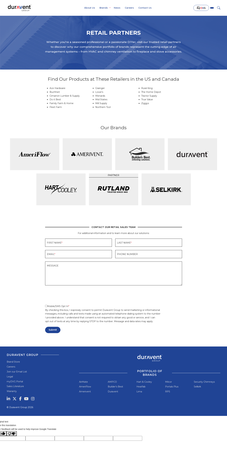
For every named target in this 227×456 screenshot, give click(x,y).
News (117, 7)
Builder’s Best (115, 386)
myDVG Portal (15, 381)
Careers (129, 7)
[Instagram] (32, 398)
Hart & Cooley (144, 381)
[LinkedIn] (8, 398)
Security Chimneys (204, 381)
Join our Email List (17, 371)
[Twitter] (15, 398)
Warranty (12, 391)
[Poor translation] (12, 433)
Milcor (168, 381)
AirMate (83, 381)
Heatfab (141, 386)
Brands (103, 7)
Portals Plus (171, 386)
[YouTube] (26, 398)
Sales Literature (15, 386)
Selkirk (197, 386)
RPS (167, 391)
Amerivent (85, 391)
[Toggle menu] (110, 8)
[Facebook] (20, 398)
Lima (139, 391)
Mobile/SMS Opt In (56, 306)
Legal (10, 376)
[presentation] (69, 295)
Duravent (113, 391)
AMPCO (112, 381)
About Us (89, 7)
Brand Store (13, 361)
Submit (53, 329)
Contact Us (145, 7)
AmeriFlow (85, 386)
